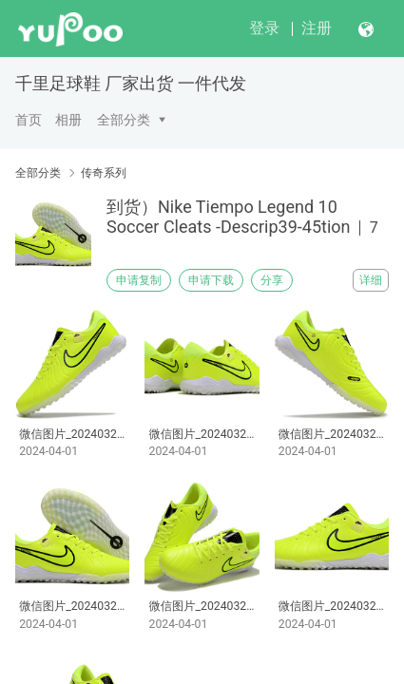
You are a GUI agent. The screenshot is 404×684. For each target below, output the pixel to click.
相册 (68, 119)
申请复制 (139, 280)
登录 (264, 28)
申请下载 (211, 280)
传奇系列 (103, 173)
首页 (28, 119)
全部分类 (123, 119)
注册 (316, 28)
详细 (370, 280)
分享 (271, 280)
